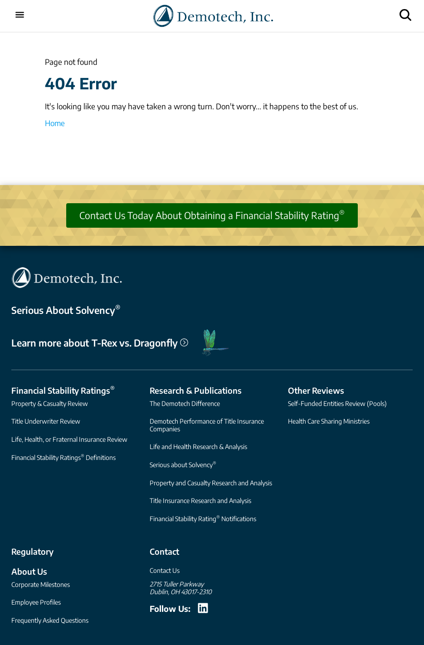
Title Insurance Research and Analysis (200, 500)
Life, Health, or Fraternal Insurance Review (69, 439)
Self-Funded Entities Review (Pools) (337, 403)
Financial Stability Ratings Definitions (63, 457)
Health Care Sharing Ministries (329, 421)
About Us (29, 571)
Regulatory (32, 551)
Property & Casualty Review (49, 403)
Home (55, 123)
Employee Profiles (36, 602)
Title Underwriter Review (45, 421)
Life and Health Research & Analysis (198, 446)
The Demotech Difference (185, 403)
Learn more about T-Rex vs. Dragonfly (99, 342)
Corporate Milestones (40, 584)
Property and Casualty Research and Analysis (211, 483)
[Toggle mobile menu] (19, 15)
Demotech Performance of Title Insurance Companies (207, 424)
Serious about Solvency (183, 464)
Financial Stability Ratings (63, 390)
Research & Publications (196, 390)
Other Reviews (316, 390)
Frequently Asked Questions (49, 620)
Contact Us (165, 570)
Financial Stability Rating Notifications (203, 518)
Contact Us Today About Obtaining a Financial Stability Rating (212, 214)
